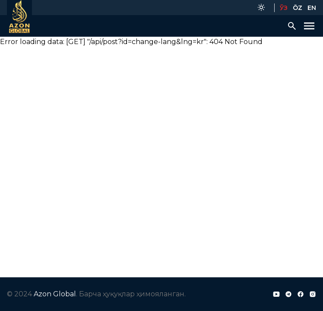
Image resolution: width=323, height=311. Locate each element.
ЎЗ (284, 8)
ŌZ (297, 8)
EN (311, 8)
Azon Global (55, 294)
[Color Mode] (261, 7)
